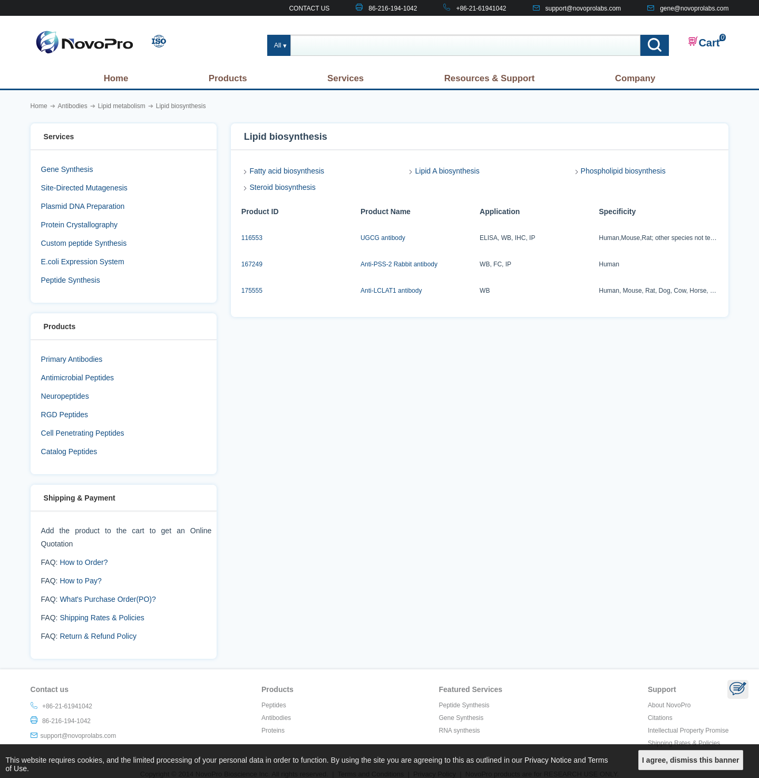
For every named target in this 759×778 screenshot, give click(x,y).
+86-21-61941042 (481, 8)
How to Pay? (80, 581)
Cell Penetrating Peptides (82, 433)
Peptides (273, 705)
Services (345, 78)
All (277, 45)
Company (635, 78)
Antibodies (276, 718)
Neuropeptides (65, 396)
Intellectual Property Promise (688, 730)
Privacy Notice (547, 760)
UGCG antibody (383, 238)
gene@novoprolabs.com (694, 8)
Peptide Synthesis (70, 280)
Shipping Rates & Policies (102, 617)
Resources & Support (489, 78)
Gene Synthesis (67, 169)
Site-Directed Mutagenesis (84, 188)
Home (116, 78)
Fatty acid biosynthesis (286, 171)
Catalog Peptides (69, 451)
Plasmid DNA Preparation (83, 206)
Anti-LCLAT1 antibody (391, 290)
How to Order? (84, 562)
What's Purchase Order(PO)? (107, 599)
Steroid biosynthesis (282, 187)
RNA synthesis (459, 730)
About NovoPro (669, 705)
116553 (251, 238)
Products (228, 78)
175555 (251, 290)
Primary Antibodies (72, 359)
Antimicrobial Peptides (77, 377)
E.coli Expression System (82, 261)
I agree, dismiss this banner (690, 760)
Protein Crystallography (79, 224)
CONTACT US (309, 8)
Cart (703, 42)
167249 (251, 264)
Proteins (273, 730)
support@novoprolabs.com (583, 8)
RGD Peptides (64, 414)
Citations (660, 718)
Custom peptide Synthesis (84, 243)
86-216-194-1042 (392, 8)
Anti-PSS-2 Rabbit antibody (399, 264)
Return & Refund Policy (98, 636)
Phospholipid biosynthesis (623, 171)
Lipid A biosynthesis (447, 171)
